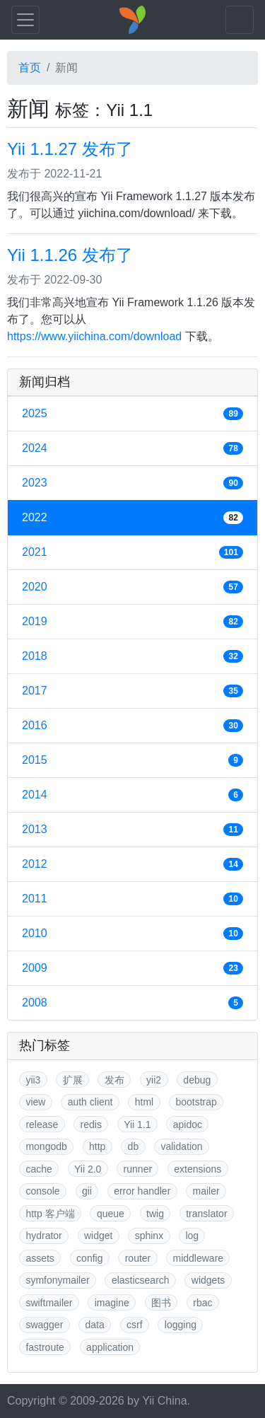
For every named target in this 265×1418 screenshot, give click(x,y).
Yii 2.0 (87, 1169)
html (144, 1102)
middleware (198, 1258)
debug (197, 1080)
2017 (132, 691)
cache (38, 1169)
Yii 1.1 (137, 1124)
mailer (206, 1191)
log (192, 1235)
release (41, 1124)
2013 (132, 829)
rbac (202, 1302)
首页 (29, 68)
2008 (132, 1002)
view (35, 1102)
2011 (132, 899)
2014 (132, 795)
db (133, 1146)
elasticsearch (141, 1280)
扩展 (73, 1080)
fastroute (44, 1347)
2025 (132, 413)
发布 (114, 1080)
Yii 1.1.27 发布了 (70, 148)
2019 (132, 621)
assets (39, 1258)
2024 (132, 448)
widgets (208, 1280)
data (95, 1324)
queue (110, 1213)
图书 (161, 1302)
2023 (132, 483)
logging (180, 1324)
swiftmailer (48, 1302)
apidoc (187, 1124)
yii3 (32, 1080)
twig (155, 1213)
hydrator (43, 1235)
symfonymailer (57, 1280)
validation (181, 1146)
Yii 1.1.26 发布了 (70, 255)
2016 (132, 725)
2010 (132, 933)
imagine (112, 1302)
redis (91, 1124)
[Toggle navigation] (25, 20)
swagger (44, 1324)
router (138, 1258)
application (110, 1347)
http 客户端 (49, 1213)
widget (98, 1235)
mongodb (45, 1146)
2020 (132, 587)
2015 (132, 760)
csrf (134, 1324)
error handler (142, 1191)
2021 (132, 552)
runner (138, 1169)
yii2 (153, 1080)
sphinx (149, 1235)
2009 (132, 968)
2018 (132, 656)
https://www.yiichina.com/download (94, 336)
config (89, 1258)
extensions (197, 1169)
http (97, 1146)
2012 (132, 864)
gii (87, 1191)
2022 (132, 517)
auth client (90, 1102)
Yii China (164, 1401)
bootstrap (195, 1102)
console (42, 1191)
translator (206, 1213)
